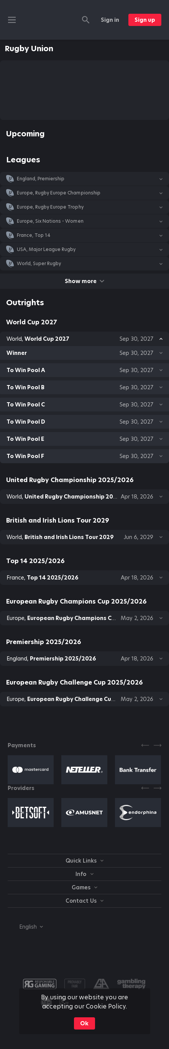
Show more (84, 281)
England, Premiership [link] (40, 179)
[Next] (157, 745)
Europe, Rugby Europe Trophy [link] (50, 207)
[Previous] (145, 745)
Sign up (145, 20)
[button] (84, 179)
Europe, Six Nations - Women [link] (50, 221)
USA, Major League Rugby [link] (46, 249)
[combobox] (25, 927)
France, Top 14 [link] (34, 235)
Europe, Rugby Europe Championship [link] (58, 193)
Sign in (110, 20)
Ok (84, 1023)
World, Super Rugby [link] (39, 264)
